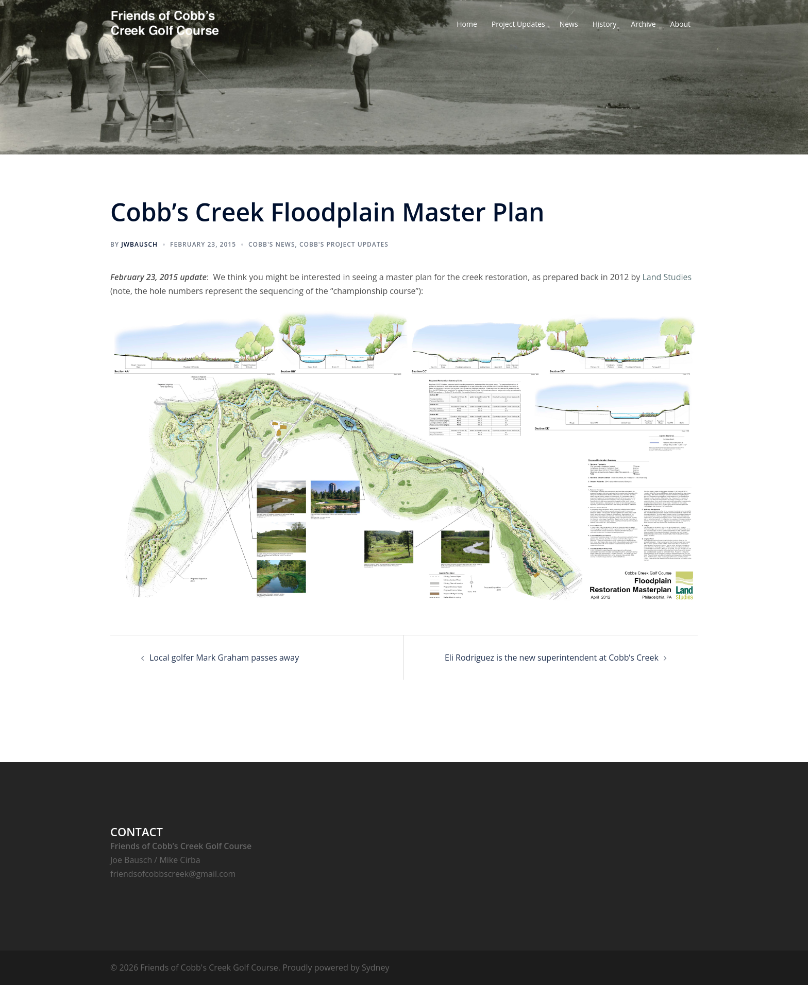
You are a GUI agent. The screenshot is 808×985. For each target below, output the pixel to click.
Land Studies (667, 277)
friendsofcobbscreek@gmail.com (172, 873)
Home (467, 24)
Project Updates (518, 24)
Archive (643, 24)
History (605, 24)
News (569, 24)
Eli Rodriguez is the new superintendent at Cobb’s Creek (552, 657)
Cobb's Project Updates (344, 244)
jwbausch (139, 244)
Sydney (375, 967)
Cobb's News (271, 244)
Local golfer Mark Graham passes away (224, 657)
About (680, 24)
